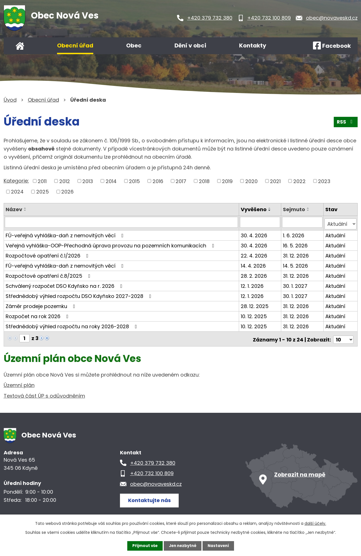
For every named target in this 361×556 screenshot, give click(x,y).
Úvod (20, 45)
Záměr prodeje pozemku (42, 304)
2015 (134, 180)
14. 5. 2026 (295, 263)
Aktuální (336, 233)
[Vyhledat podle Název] (122, 222)
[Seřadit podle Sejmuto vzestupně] (309, 208)
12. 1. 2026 (252, 284)
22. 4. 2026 (254, 253)
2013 (87, 180)
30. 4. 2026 (254, 233)
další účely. (315, 523)
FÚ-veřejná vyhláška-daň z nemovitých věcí (66, 233)
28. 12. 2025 (255, 304)
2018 (204, 180)
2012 (64, 180)
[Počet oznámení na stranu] (343, 336)
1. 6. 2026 (294, 233)
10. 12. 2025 (254, 314)
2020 (251, 180)
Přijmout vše (143, 545)
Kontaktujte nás (151, 496)
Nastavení (220, 545)
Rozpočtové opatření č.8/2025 (49, 273)
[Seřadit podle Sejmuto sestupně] (309, 210)
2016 (158, 180)
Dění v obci (190, 45)
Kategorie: (16, 180)
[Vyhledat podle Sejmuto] (303, 222)
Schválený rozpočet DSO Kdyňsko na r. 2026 (65, 284)
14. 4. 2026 (253, 263)
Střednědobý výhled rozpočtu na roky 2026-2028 (72, 324)
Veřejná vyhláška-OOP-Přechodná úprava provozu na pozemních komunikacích (111, 243)
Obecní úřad (75, 45)
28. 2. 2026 (254, 273)
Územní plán (19, 382)
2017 (181, 180)
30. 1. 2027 (295, 284)
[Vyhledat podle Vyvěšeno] (260, 222)
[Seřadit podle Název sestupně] (25, 210)
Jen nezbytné (182, 545)
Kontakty (252, 45)
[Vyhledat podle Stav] (341, 222)
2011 (42, 180)
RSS (345, 123)
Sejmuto (294, 209)
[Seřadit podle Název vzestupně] (25, 208)
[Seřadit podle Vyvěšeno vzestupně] (270, 208)
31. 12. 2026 (296, 253)
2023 (324, 180)
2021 (275, 180)
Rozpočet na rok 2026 (38, 314)
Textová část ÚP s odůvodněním (44, 392)
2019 (227, 180)
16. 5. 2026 (295, 243)
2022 (299, 180)
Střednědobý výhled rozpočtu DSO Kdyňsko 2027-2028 (80, 294)
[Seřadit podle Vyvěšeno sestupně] (270, 210)
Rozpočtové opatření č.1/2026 (48, 253)
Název (14, 209)
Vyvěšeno (254, 209)
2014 (111, 180)
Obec (134, 45)
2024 (17, 191)
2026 (67, 191)
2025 (42, 191)
